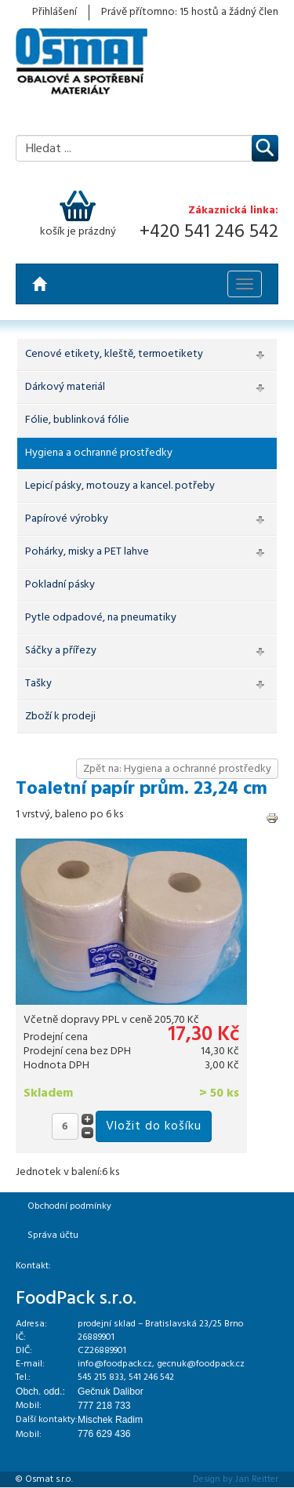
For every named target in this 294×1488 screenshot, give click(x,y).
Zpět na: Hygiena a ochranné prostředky (177, 769)
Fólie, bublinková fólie (77, 420)
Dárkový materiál (65, 387)
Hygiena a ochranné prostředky (98, 453)
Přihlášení (54, 12)
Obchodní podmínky (69, 1206)
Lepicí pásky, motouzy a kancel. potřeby (120, 486)
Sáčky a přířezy (60, 651)
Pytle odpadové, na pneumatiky (100, 618)
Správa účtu (52, 1235)
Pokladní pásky (60, 585)
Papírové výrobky (66, 519)
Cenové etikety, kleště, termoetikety (114, 354)
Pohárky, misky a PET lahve (87, 552)
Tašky (38, 684)
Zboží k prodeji (60, 717)
